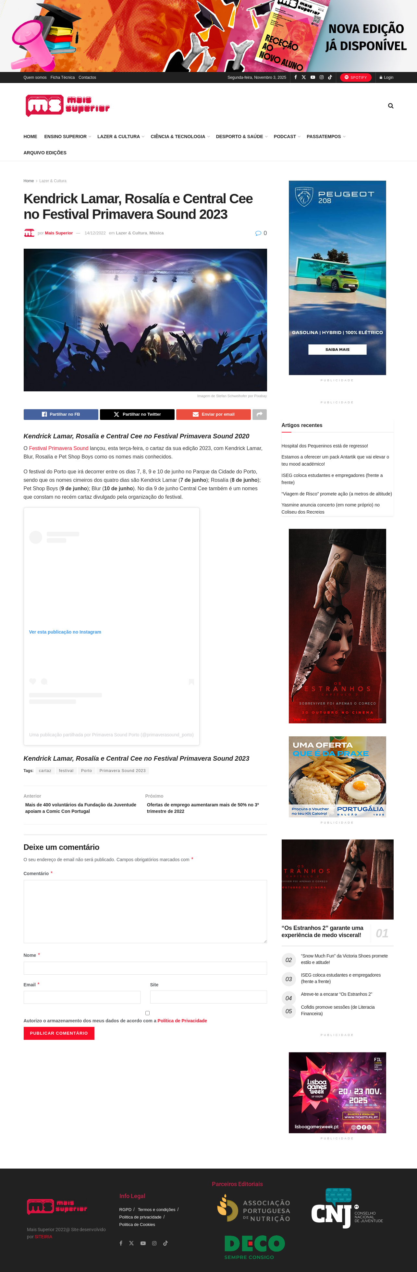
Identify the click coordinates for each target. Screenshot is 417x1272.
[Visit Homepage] (68, 105)
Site (154, 989)
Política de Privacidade (182, 1025)
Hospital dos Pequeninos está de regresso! (325, 445)
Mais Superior (59, 233)
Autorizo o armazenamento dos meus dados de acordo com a (115, 1025)
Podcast (285, 136)
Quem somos (35, 77)
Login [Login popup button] (387, 77)
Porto (86, 772)
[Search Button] (391, 106)
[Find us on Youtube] (313, 77)
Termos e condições (157, 1209)
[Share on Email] (213, 415)
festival (66, 772)
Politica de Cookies (137, 1224)
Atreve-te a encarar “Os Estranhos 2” (336, 994)
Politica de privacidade (140, 1217)
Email (32, 989)
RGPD (125, 1209)
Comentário (38, 878)
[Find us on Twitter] (303, 77)
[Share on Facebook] (61, 415)
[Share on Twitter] (137, 415)
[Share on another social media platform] (259, 415)
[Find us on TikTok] (330, 77)
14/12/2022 (95, 233)
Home (30, 136)
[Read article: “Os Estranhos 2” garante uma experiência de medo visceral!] (338, 879)
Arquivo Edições (45, 152)
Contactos (87, 77)
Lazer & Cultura (118, 136)
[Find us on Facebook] (295, 77)
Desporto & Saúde (239, 136)
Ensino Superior (65, 136)
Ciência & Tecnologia (178, 136)
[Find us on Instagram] (322, 77)
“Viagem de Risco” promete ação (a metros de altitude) (337, 493)
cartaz (45, 772)
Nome (32, 959)
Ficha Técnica (63, 77)
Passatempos (324, 136)
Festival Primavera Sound (58, 450)
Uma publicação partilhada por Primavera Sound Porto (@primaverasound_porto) (111, 736)
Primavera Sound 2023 (123, 772)
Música (156, 233)
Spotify (356, 77)
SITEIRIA (43, 1236)
